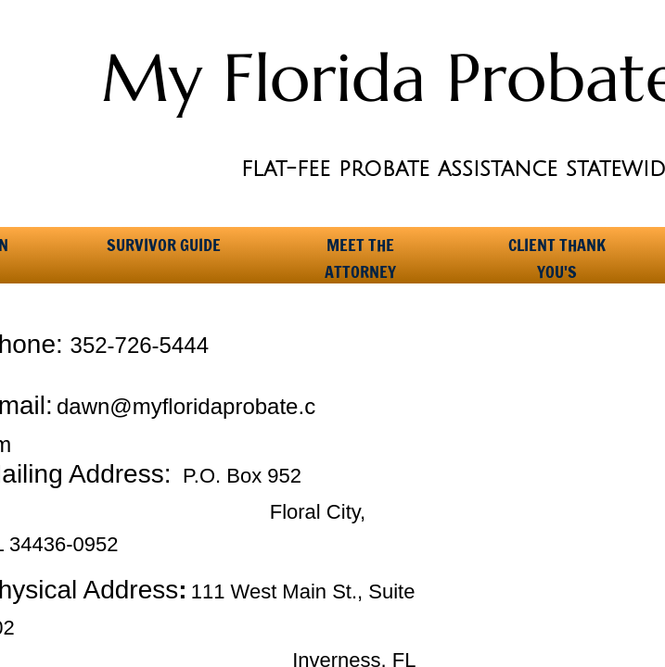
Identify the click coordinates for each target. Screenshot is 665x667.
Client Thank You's (557, 251)
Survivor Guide (164, 245)
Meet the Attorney (360, 251)
